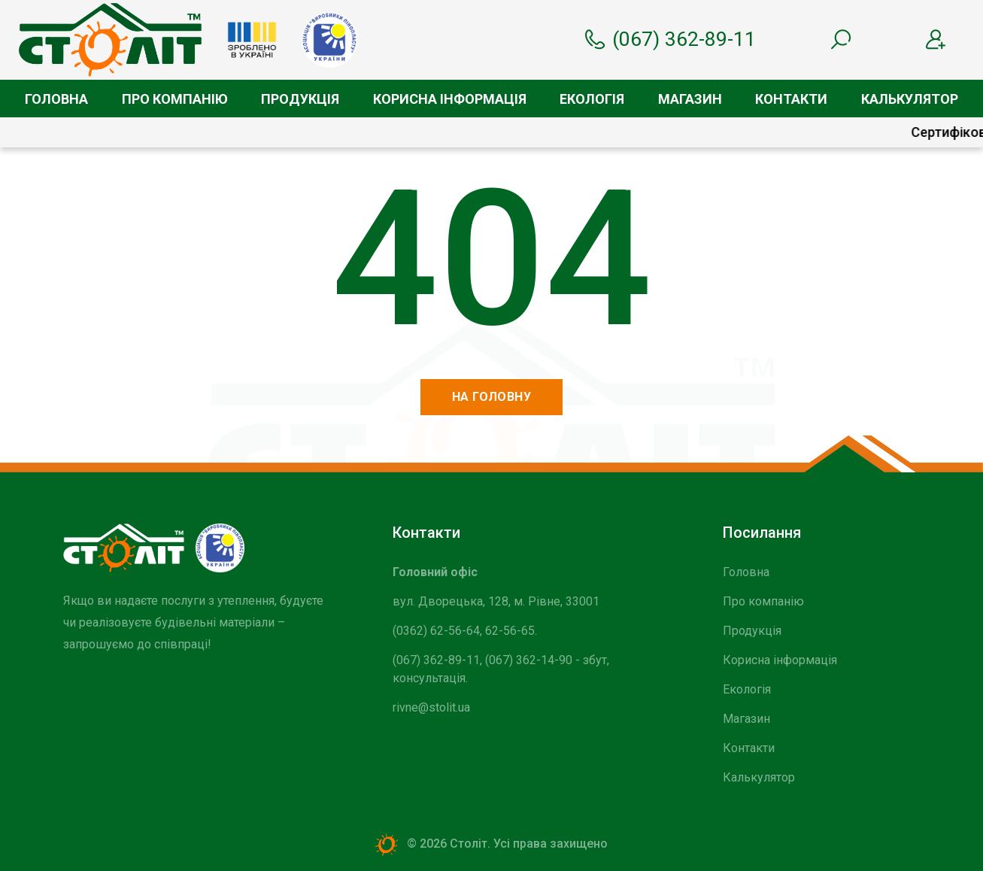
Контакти (791, 99)
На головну (492, 397)
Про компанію (175, 99)
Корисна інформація (449, 99)
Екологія (592, 99)
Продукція (300, 99)
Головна (56, 99)
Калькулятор (909, 99)
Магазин (690, 99)
